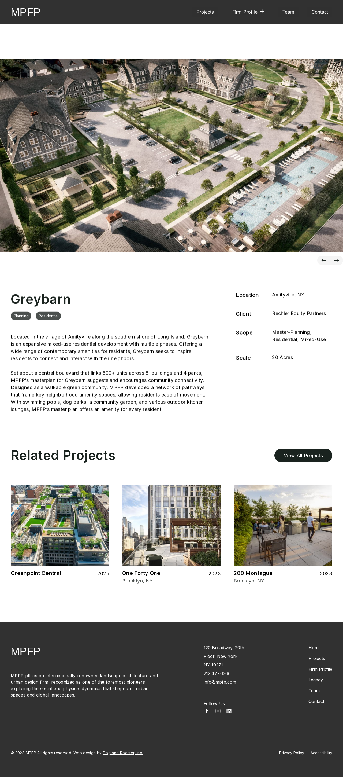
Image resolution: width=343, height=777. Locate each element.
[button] (248, 12)
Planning (21, 318)
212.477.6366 (217, 673)
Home (314, 647)
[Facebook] (207, 712)
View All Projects (303, 455)
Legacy (315, 680)
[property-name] (171, 155)
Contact (319, 12)
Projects (205, 12)
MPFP (25, 12)
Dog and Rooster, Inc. (123, 752)
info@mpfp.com (220, 682)
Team (288, 12)
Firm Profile (320, 669)
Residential (48, 318)
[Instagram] (218, 712)
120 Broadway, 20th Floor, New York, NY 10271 (224, 656)
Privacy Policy (291, 752)
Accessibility (321, 752)
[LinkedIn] (229, 712)
